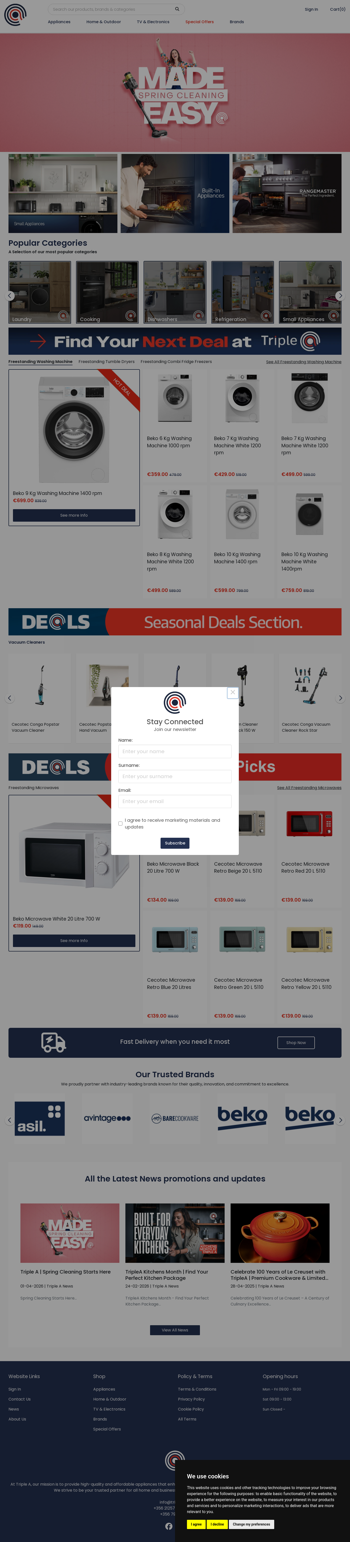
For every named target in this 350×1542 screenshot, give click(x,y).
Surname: (129, 765)
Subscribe (175, 843)
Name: (125, 740)
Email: (124, 790)
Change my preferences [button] (251, 1524)
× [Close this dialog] (233, 693)
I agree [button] (196, 1524)
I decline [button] (217, 1524)
